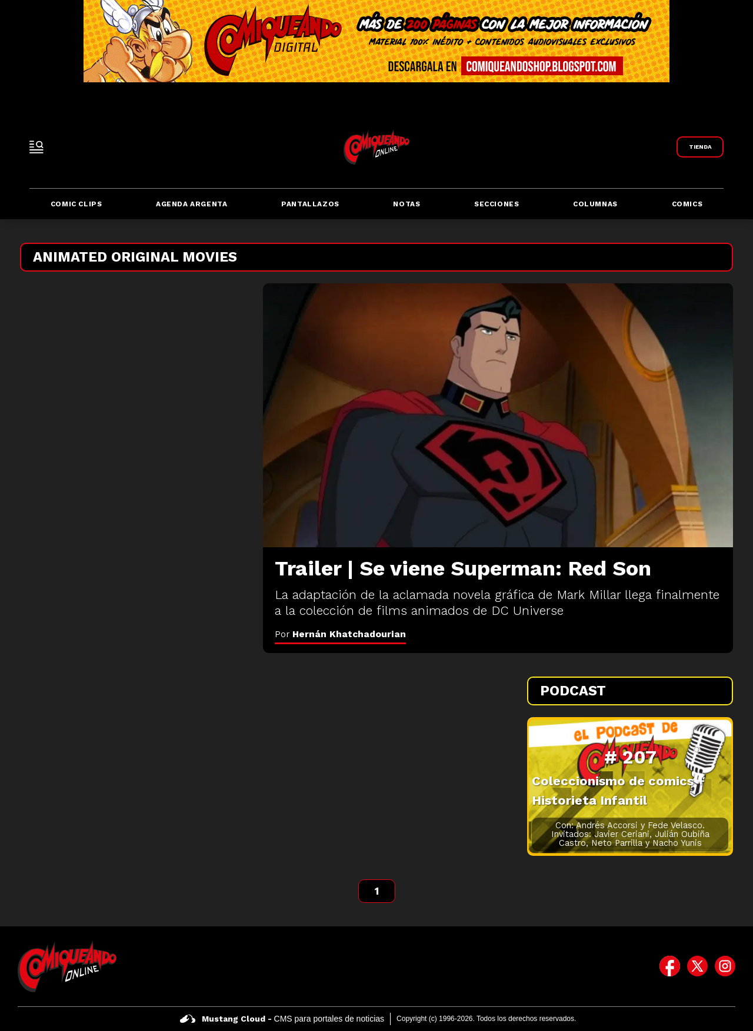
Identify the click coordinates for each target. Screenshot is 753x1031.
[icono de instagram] (725, 966)
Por (340, 634)
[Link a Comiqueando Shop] (700, 147)
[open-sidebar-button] (36, 147)
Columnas (595, 204)
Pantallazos (310, 204)
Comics (687, 204)
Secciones (496, 204)
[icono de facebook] (669, 966)
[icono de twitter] (697, 966)
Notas (406, 204)
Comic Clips (76, 204)
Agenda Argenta (191, 204)
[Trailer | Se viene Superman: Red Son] (498, 415)
